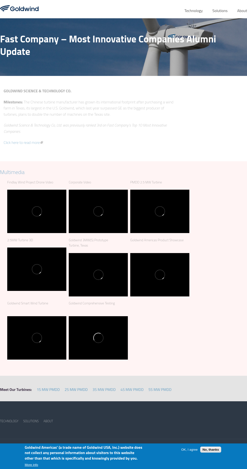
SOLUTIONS (31, 421)
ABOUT (48, 421)
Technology (194, 10)
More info (31, 465)
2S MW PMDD (76, 389)
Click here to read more (23, 142)
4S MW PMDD (132, 389)
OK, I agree (189, 449)
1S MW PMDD (48, 389)
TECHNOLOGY (9, 421)
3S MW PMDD (104, 389)
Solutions (220, 10)
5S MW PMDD (160, 389)
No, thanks (210, 449)
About (242, 10)
